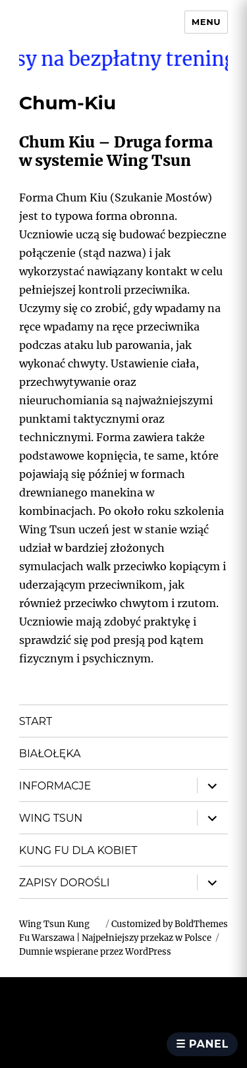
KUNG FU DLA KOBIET (78, 850)
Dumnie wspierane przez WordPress (95, 951)
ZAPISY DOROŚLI (64, 882)
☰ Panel (202, 1044)
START (35, 721)
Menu (206, 21)
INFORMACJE (55, 786)
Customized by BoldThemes (169, 924)
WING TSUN (50, 818)
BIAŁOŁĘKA (50, 753)
